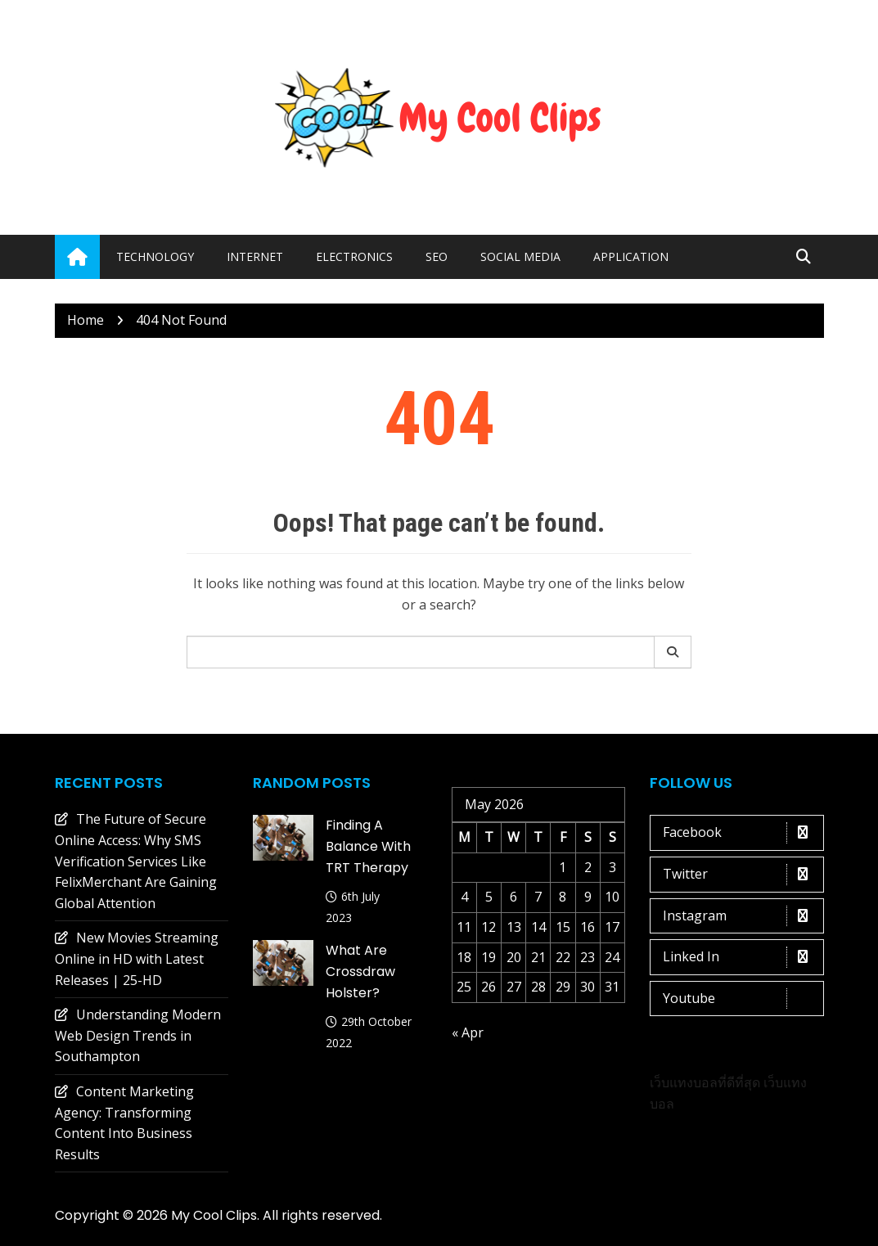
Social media (520, 256)
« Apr (468, 1032)
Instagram (741, 916)
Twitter (741, 874)
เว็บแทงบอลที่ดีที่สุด (705, 1082)
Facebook (741, 832)
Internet (255, 256)
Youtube (741, 999)
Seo (436, 256)
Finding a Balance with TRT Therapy (368, 846)
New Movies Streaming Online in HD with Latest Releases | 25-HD (136, 958)
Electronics (354, 256)
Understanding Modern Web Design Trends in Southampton (138, 1035)
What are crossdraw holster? (360, 971)
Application (631, 256)
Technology (155, 256)
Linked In (741, 957)
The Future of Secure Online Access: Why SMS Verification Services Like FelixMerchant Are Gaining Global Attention (136, 860)
